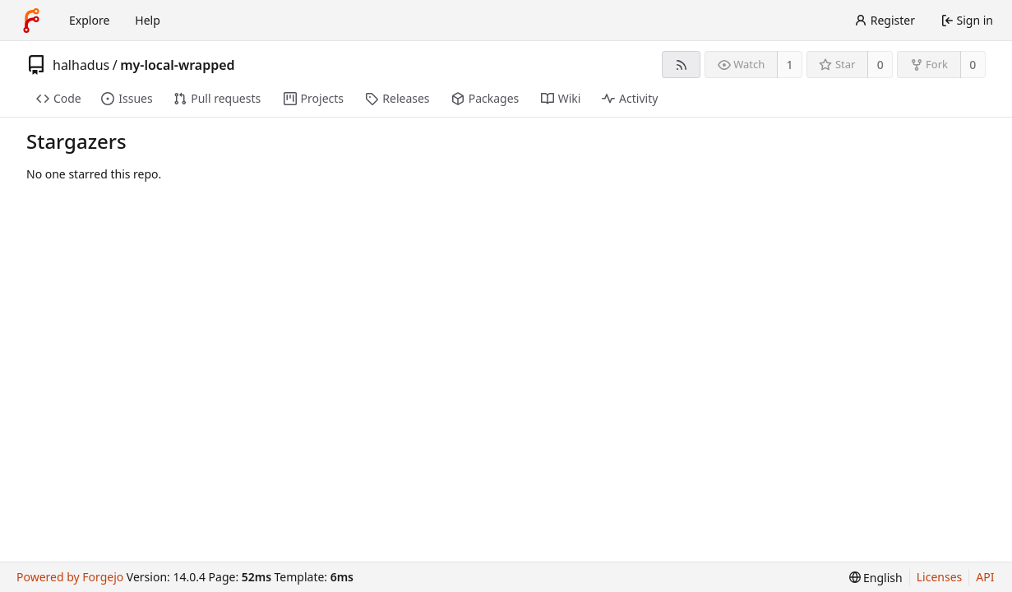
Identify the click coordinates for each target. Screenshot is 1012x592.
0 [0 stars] (880, 64)
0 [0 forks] (972, 64)
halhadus (81, 65)
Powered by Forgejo (69, 577)
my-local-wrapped (177, 65)
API (985, 577)
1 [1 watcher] (790, 64)
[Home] (31, 20)
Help (147, 20)
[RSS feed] (681, 64)
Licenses (940, 577)
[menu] (876, 577)
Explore (89, 20)
